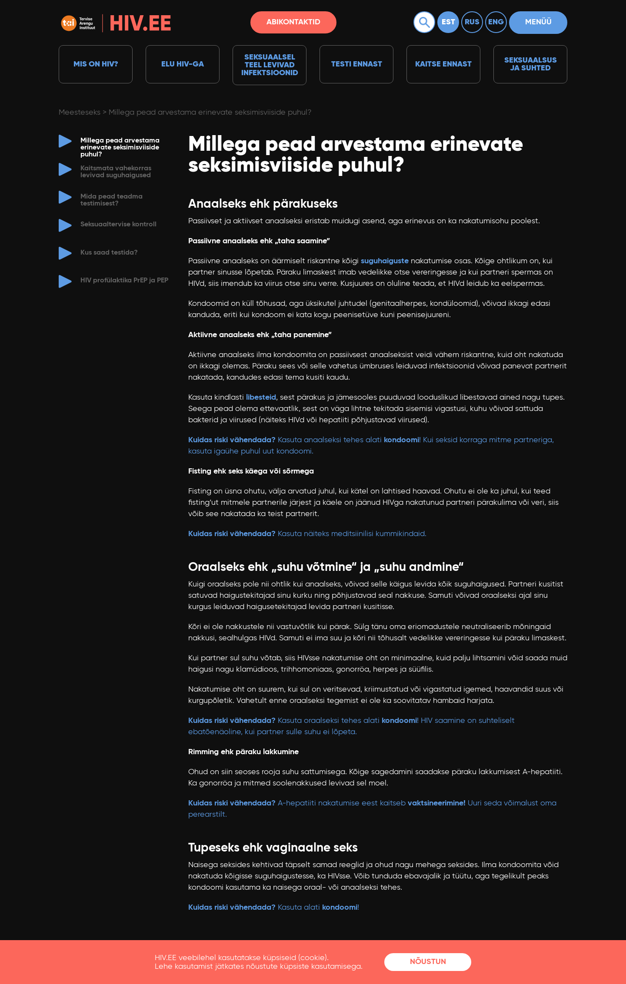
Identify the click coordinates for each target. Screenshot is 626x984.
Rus (472, 22)
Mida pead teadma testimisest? (111, 200)
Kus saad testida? (109, 252)
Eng (496, 22)
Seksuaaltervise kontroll (118, 224)
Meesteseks (79, 112)
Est (448, 22)
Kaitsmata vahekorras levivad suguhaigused (115, 172)
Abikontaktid (293, 22)
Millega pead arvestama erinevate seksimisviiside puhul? (210, 112)
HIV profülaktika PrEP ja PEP (124, 280)
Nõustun (428, 962)
